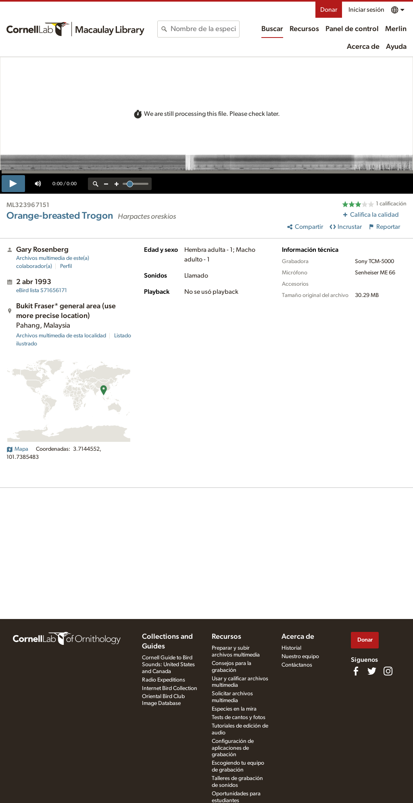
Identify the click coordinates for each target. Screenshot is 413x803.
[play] (13, 183)
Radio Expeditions (163, 680)
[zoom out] (106, 183)
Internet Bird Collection (169, 688)
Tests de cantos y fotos (238, 717)
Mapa (17, 449)
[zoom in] (116, 183)
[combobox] (205, 29)
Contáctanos (297, 665)
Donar (328, 9)
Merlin (396, 29)
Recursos (304, 29)
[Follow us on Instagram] (388, 671)
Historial (291, 648)
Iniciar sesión (366, 9)
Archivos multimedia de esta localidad (61, 336)
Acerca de (363, 46)
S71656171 (41, 290)
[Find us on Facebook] (356, 671)
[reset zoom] (95, 183)
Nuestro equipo (300, 656)
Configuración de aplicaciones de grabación (233, 748)
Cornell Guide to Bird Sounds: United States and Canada (168, 664)
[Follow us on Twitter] (372, 671)
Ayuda (396, 46)
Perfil (66, 266)
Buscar (272, 29)
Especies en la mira (234, 709)
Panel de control (352, 29)
